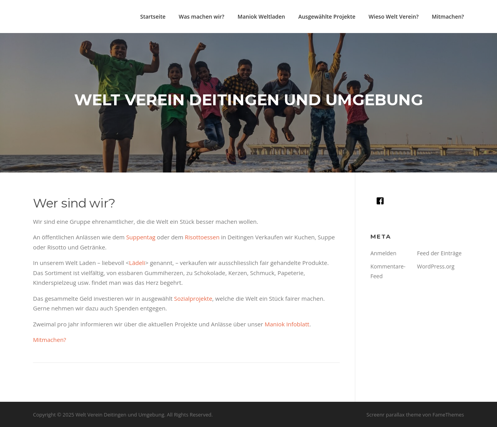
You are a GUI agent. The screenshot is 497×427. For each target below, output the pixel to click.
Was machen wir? (201, 16)
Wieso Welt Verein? (393, 16)
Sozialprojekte (193, 298)
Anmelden (383, 253)
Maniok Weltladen (261, 16)
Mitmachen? (448, 16)
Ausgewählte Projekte (326, 16)
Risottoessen (202, 237)
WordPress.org (435, 266)
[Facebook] (382, 201)
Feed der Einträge (439, 253)
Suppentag (140, 237)
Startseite (152, 16)
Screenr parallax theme (394, 414)
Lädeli (137, 263)
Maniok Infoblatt (287, 324)
